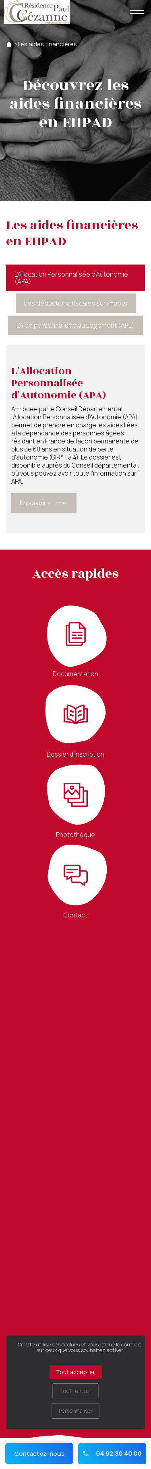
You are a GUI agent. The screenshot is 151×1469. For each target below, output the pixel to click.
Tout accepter (75, 1372)
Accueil (9, 44)
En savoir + (35, 503)
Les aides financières (47, 44)
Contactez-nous (39, 1453)
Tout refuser (75, 1391)
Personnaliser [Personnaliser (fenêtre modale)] (76, 1410)
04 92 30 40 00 (111, 1453)
